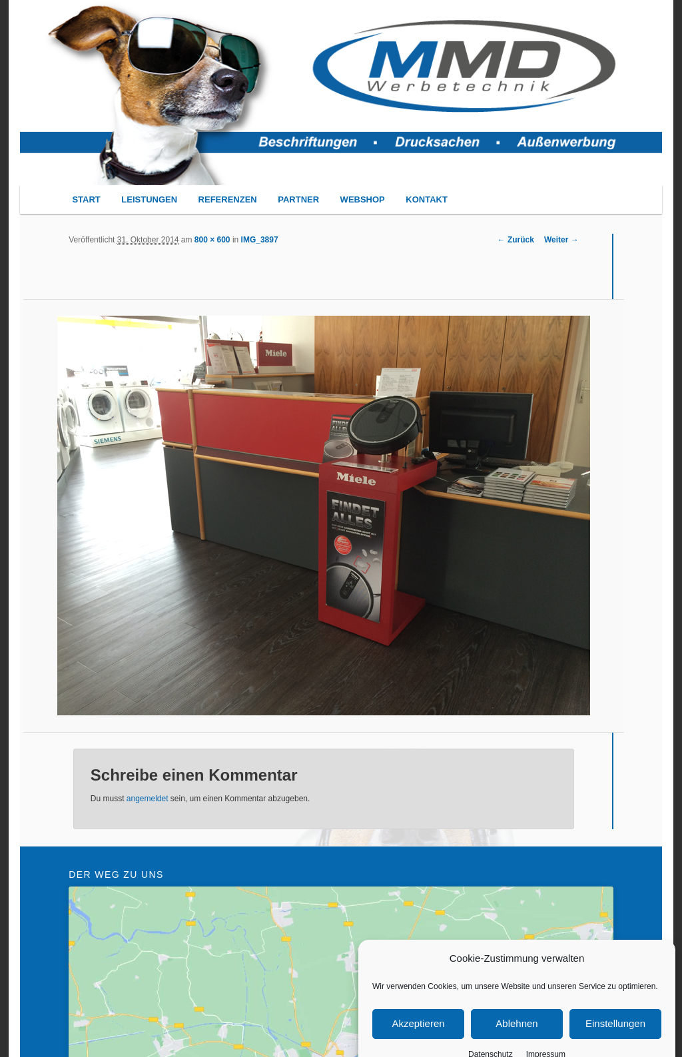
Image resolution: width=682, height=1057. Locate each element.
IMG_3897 (259, 239)
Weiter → (561, 239)
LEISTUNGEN (149, 199)
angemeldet (148, 798)
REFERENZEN (227, 199)
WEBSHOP (362, 199)
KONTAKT (427, 199)
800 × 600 (212, 239)
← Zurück (516, 239)
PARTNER (298, 199)
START (86, 199)
